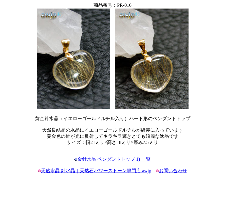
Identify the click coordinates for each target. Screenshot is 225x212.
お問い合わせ (173, 170)
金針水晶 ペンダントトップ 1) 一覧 (114, 159)
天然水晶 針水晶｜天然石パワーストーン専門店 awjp (96, 170)
